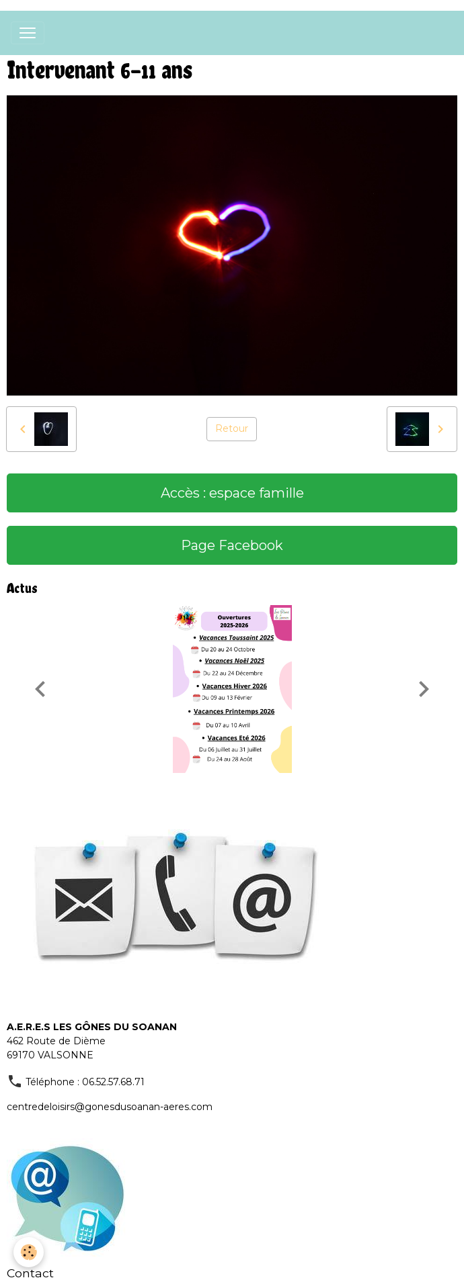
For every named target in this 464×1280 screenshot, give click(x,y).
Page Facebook (232, 545)
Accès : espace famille (232, 493)
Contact (30, 1273)
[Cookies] (28, 1252)
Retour (231, 428)
